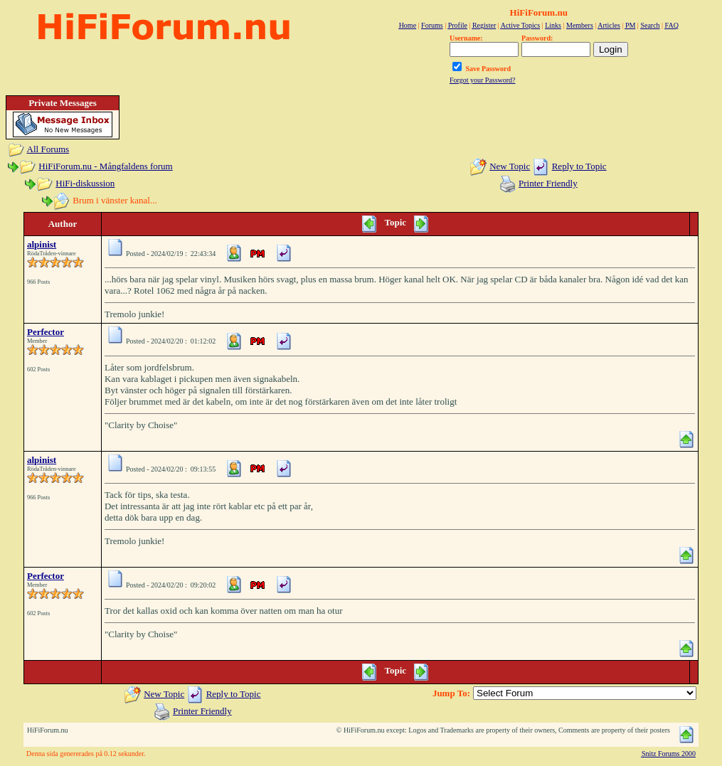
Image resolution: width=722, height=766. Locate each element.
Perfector (45, 331)
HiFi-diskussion (85, 183)
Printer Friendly (548, 183)
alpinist (41, 244)
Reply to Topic (579, 166)
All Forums (48, 149)
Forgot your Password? (483, 80)
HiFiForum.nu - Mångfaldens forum (105, 166)
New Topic (509, 166)
